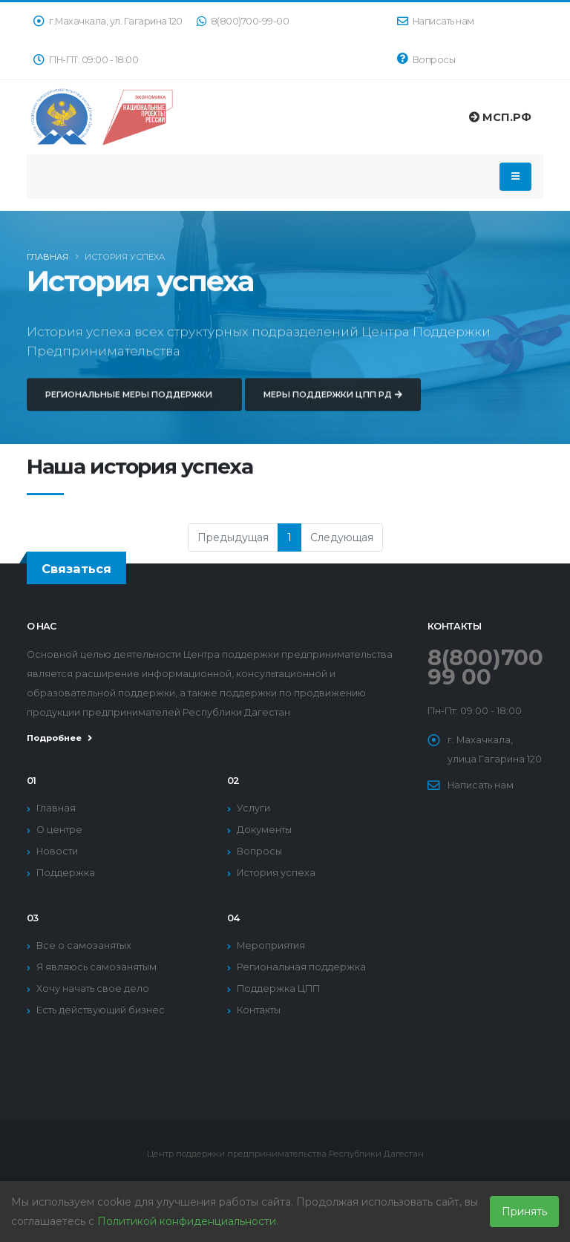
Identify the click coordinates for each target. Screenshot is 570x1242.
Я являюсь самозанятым (96, 967)
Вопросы (426, 59)
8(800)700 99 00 (485, 667)
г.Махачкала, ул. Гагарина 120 (108, 21)
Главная (47, 259)
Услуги (253, 808)
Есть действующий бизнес (100, 1010)
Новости (57, 851)
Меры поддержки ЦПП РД (332, 404)
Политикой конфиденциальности (186, 1221)
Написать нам (435, 21)
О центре (59, 829)
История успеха (276, 872)
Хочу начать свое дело (92, 988)
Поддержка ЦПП (278, 988)
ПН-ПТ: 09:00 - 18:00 (85, 59)
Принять (524, 1211)
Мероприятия (271, 945)
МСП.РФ (500, 117)
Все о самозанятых (83, 945)
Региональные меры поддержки (134, 404)
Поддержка (65, 872)
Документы (264, 829)
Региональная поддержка (301, 967)
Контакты (259, 1010)
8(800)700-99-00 (243, 21)
